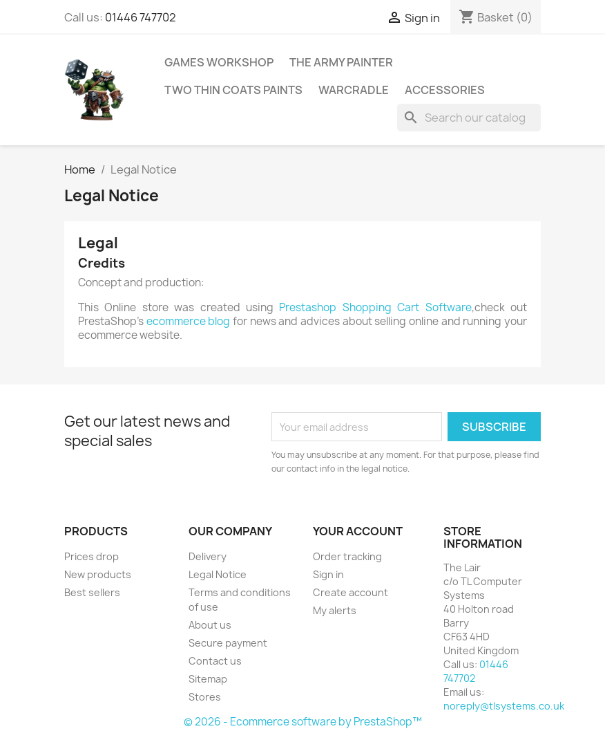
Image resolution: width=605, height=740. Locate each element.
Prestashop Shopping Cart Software (375, 307)
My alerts (334, 610)
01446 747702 (140, 17)
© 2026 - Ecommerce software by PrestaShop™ (303, 721)
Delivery (208, 556)
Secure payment (228, 642)
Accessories (445, 90)
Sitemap (208, 678)
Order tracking (347, 556)
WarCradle (353, 90)
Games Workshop (218, 62)
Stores (205, 696)
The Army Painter (341, 62)
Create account (350, 592)
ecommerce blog (188, 321)
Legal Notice (218, 574)
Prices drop (91, 556)
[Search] (469, 117)
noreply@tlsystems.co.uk (503, 705)
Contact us (215, 660)
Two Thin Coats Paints (233, 90)
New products (97, 574)
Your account (358, 531)
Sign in (328, 574)
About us (210, 624)
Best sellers (92, 592)
